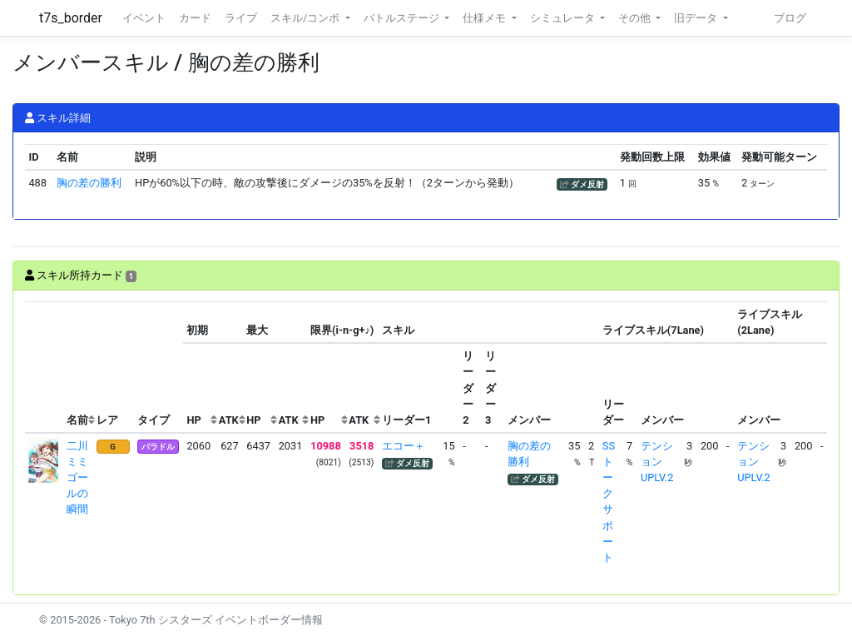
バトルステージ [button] (403, 18)
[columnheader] (44, 367)
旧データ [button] (697, 18)
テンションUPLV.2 (657, 462)
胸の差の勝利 (89, 182)
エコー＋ (403, 446)
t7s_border (70, 18)
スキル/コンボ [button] (306, 18)
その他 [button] (635, 18)
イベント (144, 18)
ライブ (241, 18)
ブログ (790, 18)
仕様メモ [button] (485, 18)
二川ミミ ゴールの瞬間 (83, 478)
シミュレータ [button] (563, 18)
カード (195, 18)
